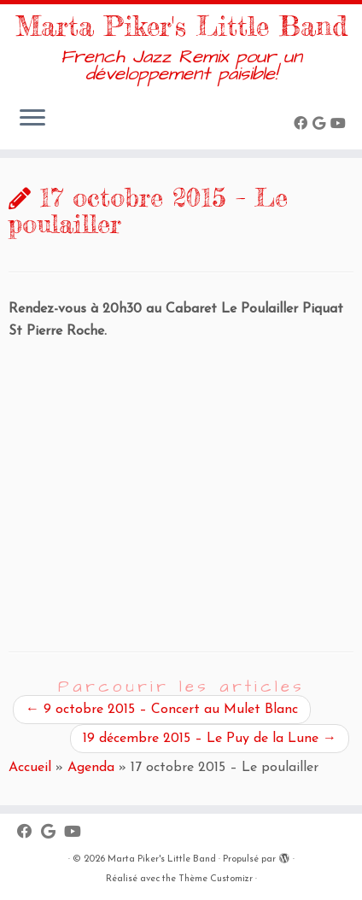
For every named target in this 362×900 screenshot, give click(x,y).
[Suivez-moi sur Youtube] (340, 124)
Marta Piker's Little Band (181, 26)
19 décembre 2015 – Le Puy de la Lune (209, 738)
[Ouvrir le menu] (32, 118)
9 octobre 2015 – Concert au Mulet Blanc (162, 709)
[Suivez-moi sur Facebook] (303, 124)
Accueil (30, 767)
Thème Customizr (215, 879)
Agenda (90, 767)
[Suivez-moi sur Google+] (321, 124)
